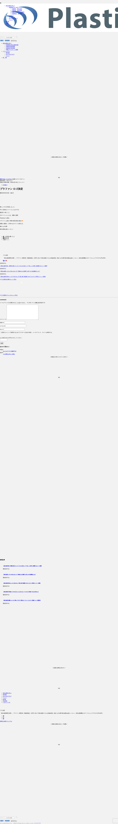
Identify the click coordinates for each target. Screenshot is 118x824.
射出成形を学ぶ (7, 43)
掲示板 (8, 52)
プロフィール (6, 701)
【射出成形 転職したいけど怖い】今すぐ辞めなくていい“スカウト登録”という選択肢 (21, 600)
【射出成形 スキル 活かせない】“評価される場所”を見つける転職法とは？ (20, 271)
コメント (3, 319)
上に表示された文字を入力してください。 (11, 337)
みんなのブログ (10, 54)
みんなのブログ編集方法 (9, 351)
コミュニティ (6, 51)
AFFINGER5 (37, 822)
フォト (8, 56)
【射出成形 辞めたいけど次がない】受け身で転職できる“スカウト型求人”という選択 (23, 276)
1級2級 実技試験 (10, 46)
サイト (2, 329)
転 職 (5, 57)
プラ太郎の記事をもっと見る (8, 279)
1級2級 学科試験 (10, 48)
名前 (2, 322)
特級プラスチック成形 (12, 49)
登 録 (2, 40)
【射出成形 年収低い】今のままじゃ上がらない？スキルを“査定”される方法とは (21, 591)
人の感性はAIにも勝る (9, 354)
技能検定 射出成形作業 (12, 45)
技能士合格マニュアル (6, 720)
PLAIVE (5, 700)
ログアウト (14, 40)
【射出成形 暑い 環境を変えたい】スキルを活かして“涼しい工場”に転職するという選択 (23, 266)
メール (2, 326)
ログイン (7, 40)
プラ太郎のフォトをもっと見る (9, 295)
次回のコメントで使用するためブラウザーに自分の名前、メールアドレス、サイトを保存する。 (27, 332)
